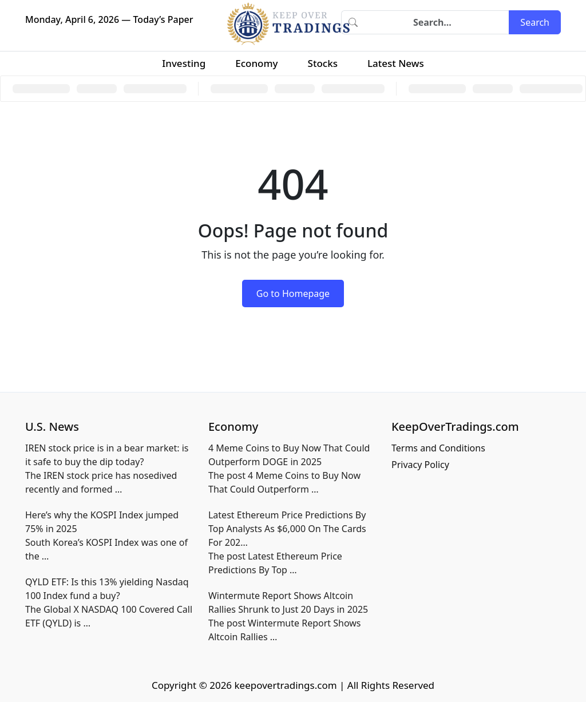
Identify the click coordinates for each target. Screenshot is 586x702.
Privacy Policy (420, 464)
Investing (183, 63)
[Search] (436, 22)
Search (534, 22)
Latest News (395, 63)
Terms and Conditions (438, 448)
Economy (256, 63)
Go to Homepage (293, 293)
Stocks (323, 63)
